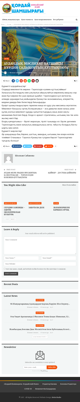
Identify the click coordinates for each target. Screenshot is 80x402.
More (67, 20)
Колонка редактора (68, 384)
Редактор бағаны (49, 384)
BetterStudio (56, 397)
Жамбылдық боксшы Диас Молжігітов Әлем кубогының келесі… (40, 329)
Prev (7, 219)
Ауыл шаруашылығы (43, 20)
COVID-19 (28, 389)
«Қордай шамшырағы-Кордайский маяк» (21, 384)
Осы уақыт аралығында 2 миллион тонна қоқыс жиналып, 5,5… (40, 316)
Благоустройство (10, 203)
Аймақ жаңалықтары (11, 20)
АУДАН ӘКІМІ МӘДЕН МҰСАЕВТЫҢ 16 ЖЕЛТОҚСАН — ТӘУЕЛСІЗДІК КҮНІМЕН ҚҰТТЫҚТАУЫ (20, 174)
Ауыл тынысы (27, 20)
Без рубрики (58, 20)
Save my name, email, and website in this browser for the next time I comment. (36, 269)
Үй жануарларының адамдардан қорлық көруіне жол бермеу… (40, 304)
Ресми (7, 58)
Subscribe (52, 367)
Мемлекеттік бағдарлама (45, 389)
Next (13, 219)
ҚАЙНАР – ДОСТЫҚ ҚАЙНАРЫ (62, 172)
